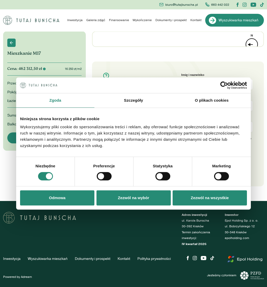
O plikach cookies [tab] (211, 100)
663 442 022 (217, 4)
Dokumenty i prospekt (171, 20)
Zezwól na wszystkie (210, 198)
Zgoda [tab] (55, 100)
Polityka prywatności (154, 259)
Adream (26, 277)
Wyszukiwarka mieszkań (234, 20)
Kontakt (196, 20)
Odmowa (57, 198)
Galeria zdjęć (95, 20)
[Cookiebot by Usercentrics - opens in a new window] (224, 85)
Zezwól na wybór (133, 198)
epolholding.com (237, 238)
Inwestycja (75, 20)
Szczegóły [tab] (133, 100)
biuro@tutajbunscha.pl (178, 5)
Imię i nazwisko (192, 75)
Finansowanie (119, 20)
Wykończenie (142, 20)
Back (11, 42)
